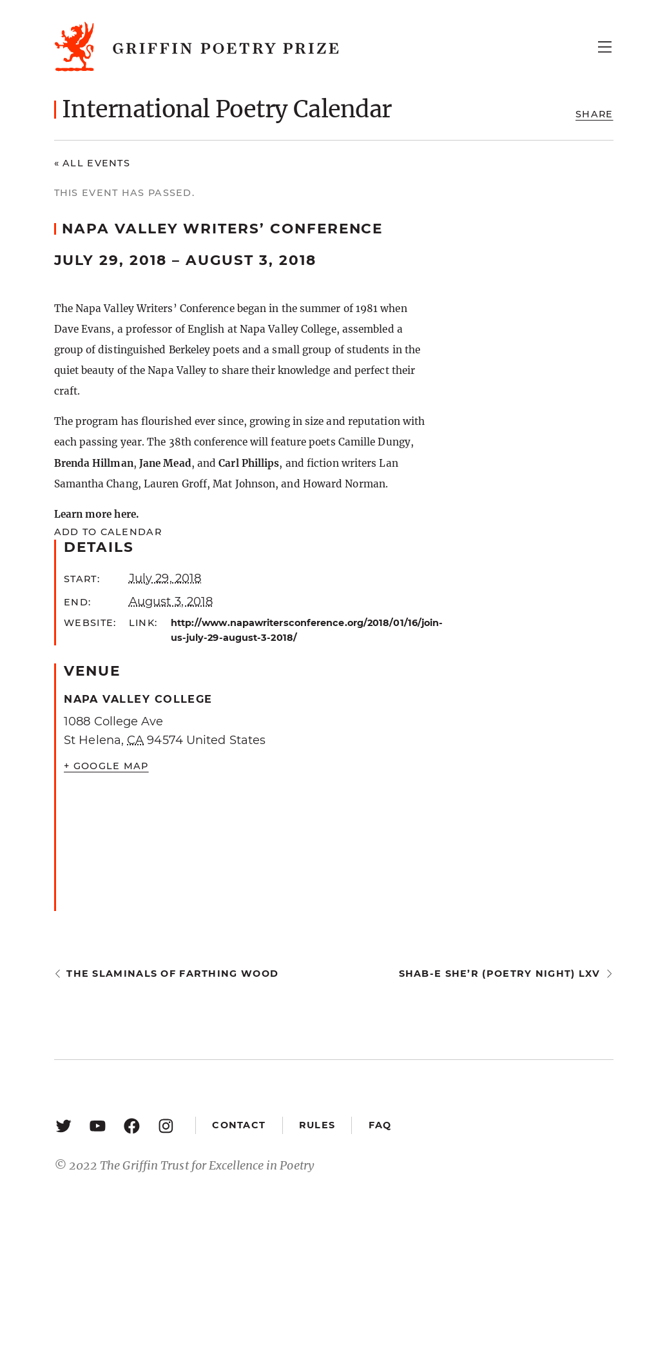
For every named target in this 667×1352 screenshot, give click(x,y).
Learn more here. (96, 514)
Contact (239, 1125)
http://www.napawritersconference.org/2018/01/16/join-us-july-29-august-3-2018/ (299, 630)
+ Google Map (106, 766)
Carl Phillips (248, 463)
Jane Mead (165, 463)
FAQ (380, 1125)
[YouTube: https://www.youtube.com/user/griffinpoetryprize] (97, 1125)
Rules (317, 1125)
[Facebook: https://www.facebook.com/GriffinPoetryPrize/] (131, 1125)
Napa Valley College (138, 698)
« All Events (92, 163)
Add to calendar (108, 532)
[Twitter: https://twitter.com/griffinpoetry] (63, 1125)
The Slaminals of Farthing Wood (172, 973)
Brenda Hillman (93, 463)
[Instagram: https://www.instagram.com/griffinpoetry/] (166, 1125)
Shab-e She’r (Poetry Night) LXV (500, 973)
